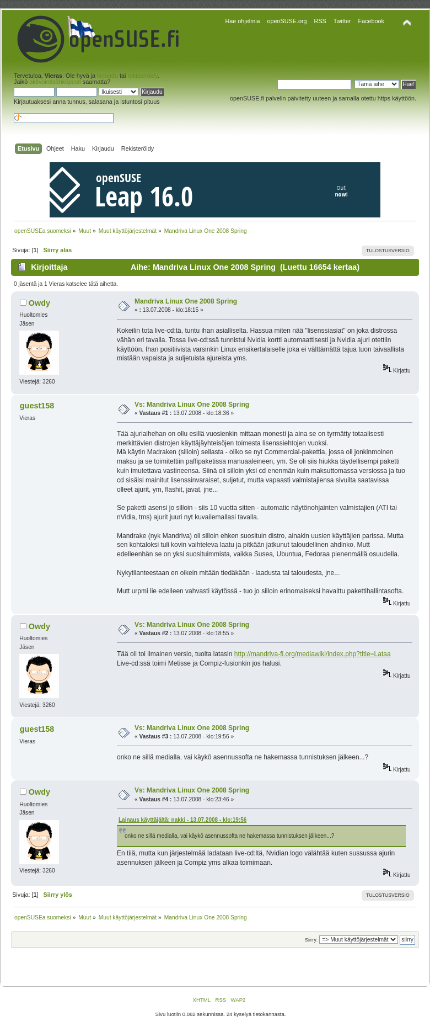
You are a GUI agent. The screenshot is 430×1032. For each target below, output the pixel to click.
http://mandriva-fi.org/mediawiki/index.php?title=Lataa (312, 654)
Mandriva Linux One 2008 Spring (186, 301)
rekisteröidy (142, 75)
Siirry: (311, 940)
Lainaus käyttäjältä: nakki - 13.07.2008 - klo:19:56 (182, 820)
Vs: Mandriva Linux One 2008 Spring (192, 404)
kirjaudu (107, 75)
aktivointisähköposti (55, 81)
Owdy (39, 303)
